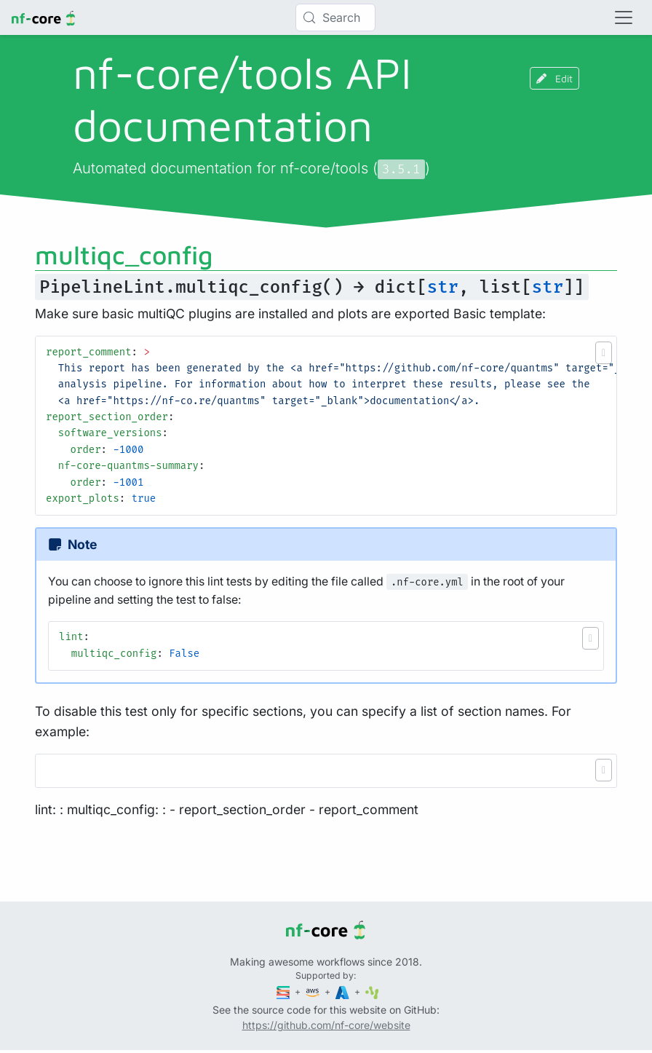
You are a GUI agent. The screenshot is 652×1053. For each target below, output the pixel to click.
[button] (603, 353)
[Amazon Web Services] (314, 991)
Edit (554, 78)
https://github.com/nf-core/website (326, 1025)
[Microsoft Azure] (343, 991)
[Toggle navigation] (623, 17)
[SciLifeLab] (372, 991)
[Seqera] (285, 991)
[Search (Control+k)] (335, 17)
